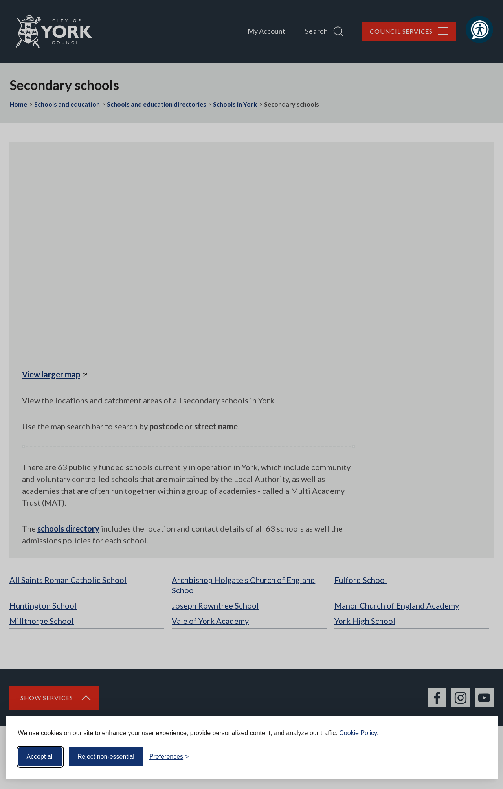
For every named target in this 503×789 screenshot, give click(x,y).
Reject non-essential (105, 756)
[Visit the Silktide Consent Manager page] (480, 756)
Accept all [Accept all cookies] (40, 756)
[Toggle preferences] (169, 756)
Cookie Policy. (358, 733)
